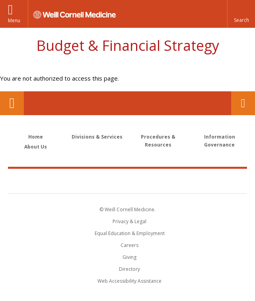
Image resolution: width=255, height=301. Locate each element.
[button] (241, 14)
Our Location (12, 103)
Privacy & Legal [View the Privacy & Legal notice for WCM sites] (129, 221)
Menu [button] (14, 20)
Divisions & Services (97, 136)
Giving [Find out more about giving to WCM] (129, 257)
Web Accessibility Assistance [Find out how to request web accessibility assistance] (129, 281)
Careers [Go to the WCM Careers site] (129, 245)
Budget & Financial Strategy (127, 45)
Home (35, 136)
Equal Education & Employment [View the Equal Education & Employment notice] (130, 233)
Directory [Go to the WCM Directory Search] (129, 269)
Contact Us (243, 103)
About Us (35, 146)
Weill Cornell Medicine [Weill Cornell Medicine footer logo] (127, 180)
